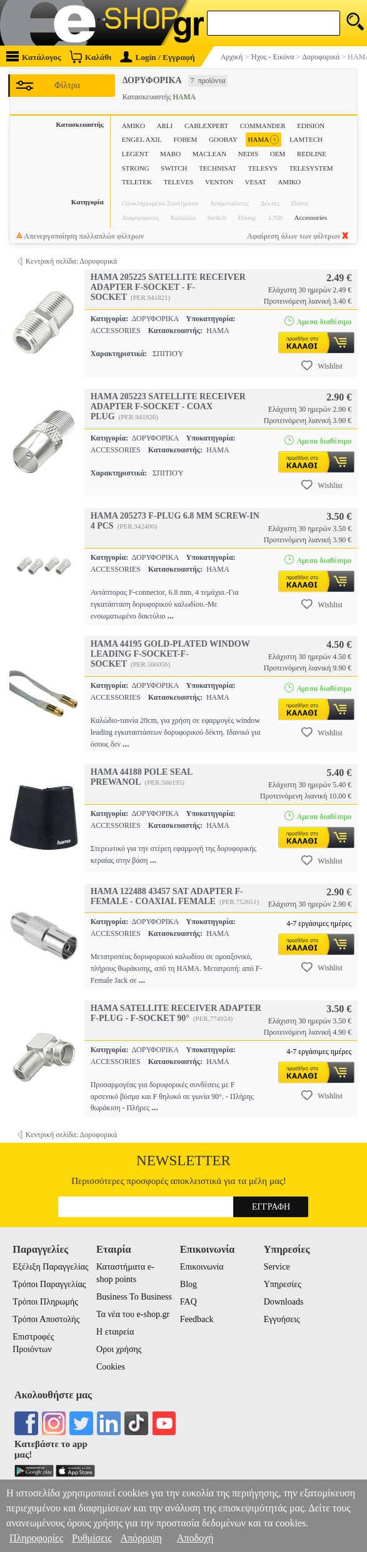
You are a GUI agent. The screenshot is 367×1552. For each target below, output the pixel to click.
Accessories (310, 217)
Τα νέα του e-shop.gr (132, 1314)
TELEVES (179, 182)
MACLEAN (209, 153)
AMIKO (133, 125)
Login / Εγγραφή (157, 57)
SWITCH (174, 168)
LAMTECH (306, 139)
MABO (170, 153)
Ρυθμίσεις (91, 1538)
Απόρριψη (140, 1538)
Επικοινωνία (202, 1266)
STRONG (135, 168)
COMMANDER (263, 125)
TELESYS (263, 168)
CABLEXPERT (206, 125)
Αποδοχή (195, 1538)
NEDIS (248, 153)
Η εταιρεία (115, 1331)
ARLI (165, 125)
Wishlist (322, 365)
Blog (188, 1284)
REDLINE (311, 153)
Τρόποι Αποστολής (46, 1319)
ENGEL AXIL (142, 139)
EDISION (310, 125)
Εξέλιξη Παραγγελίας (50, 1266)
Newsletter (183, 1160)
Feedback (197, 1319)
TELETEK (137, 182)
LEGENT (135, 153)
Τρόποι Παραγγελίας (49, 1284)
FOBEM (185, 139)
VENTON (219, 182)
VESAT (255, 182)
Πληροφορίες (36, 1538)
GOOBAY (223, 139)
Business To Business (134, 1296)
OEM (277, 153)
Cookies (110, 1366)
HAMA (263, 139)
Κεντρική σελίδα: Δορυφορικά (72, 261)
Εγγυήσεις (282, 1319)
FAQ (188, 1301)
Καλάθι (90, 56)
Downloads (284, 1301)
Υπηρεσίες (282, 1284)
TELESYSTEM (311, 168)
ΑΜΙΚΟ (289, 182)
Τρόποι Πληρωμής (45, 1301)
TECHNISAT (217, 168)
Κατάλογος (33, 56)
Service (277, 1266)
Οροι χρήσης (118, 1349)
